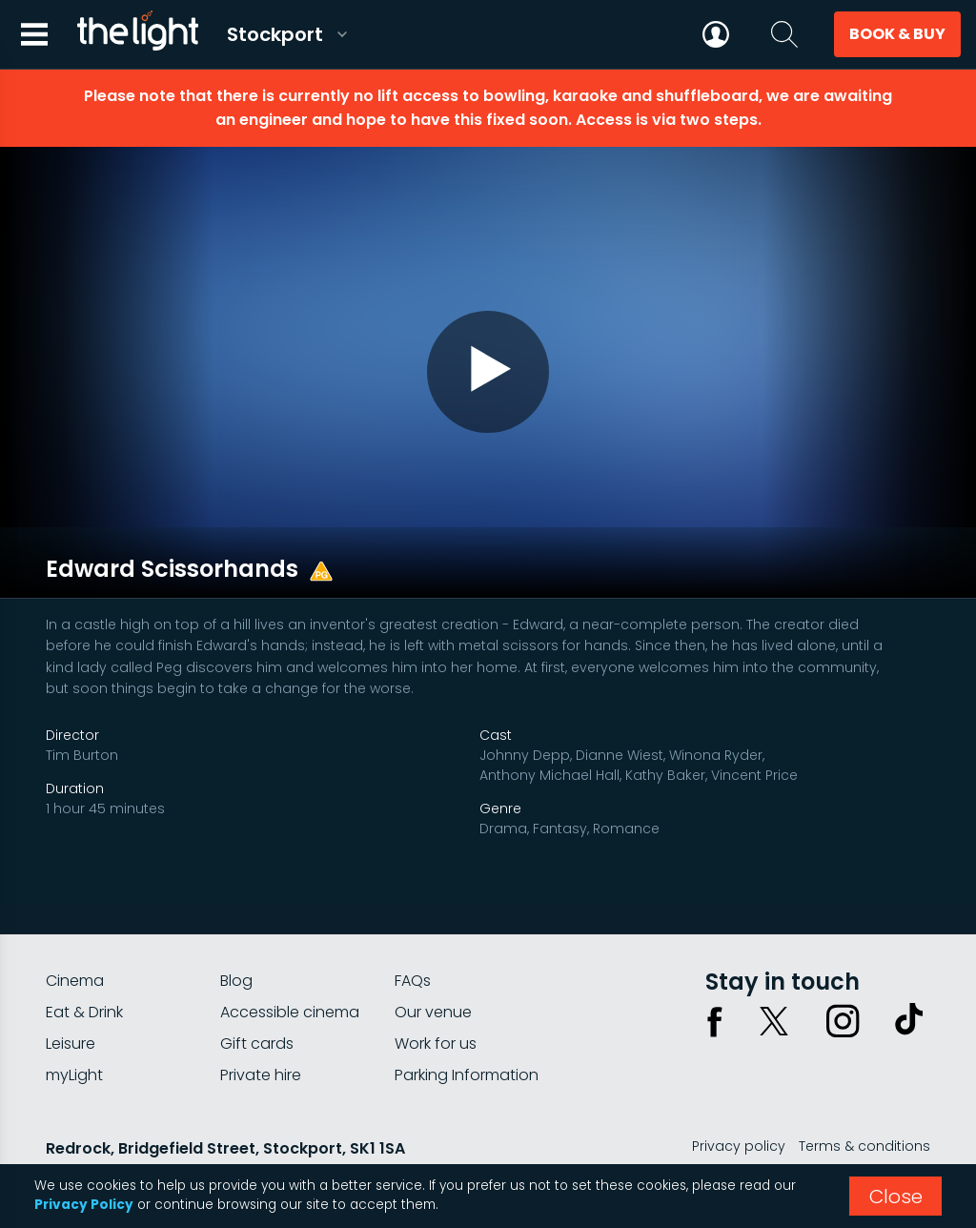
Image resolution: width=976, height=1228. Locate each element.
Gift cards (257, 1000)
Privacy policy (738, 1102)
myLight (74, 1031)
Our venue (433, 968)
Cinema (75, 937)
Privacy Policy (83, 1205)
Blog (236, 937)
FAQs (413, 937)
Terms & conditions (864, 1102)
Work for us (436, 1000)
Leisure (70, 1000)
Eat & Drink (84, 968)
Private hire (260, 1031)
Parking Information (467, 1031)
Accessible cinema (289, 968)
